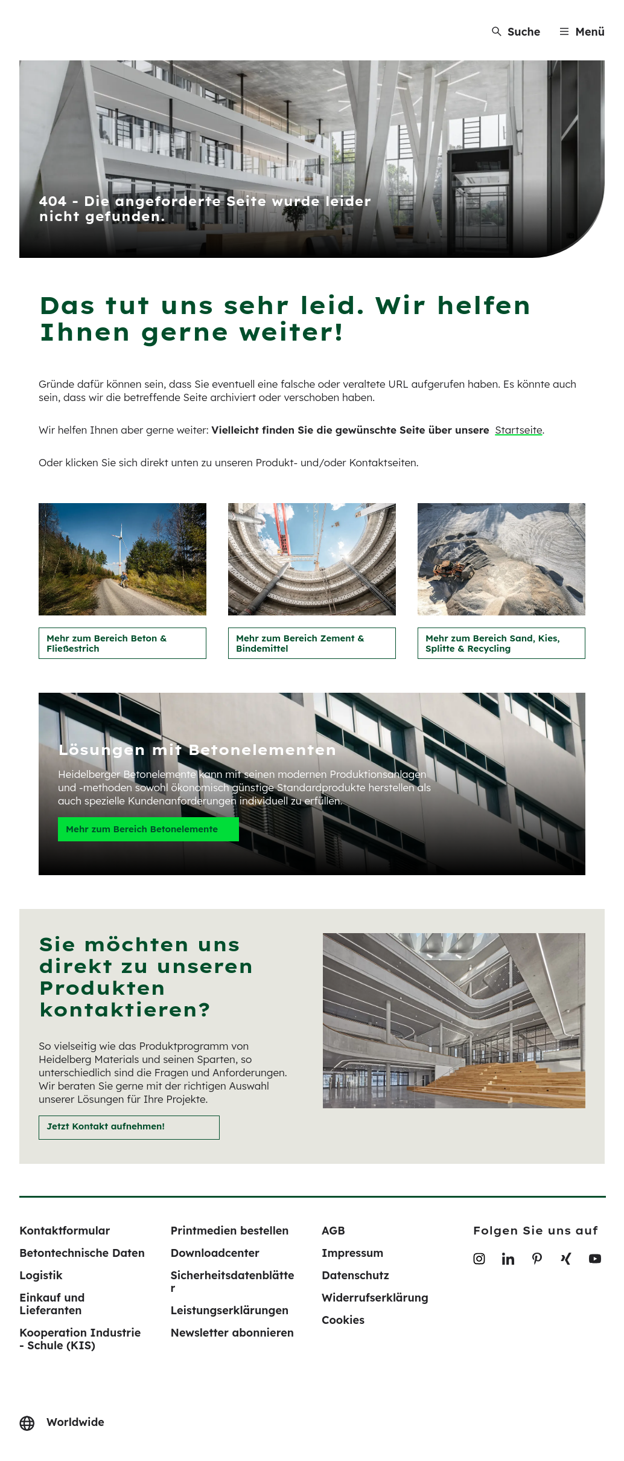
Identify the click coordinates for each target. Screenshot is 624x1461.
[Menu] (582, 31)
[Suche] (516, 31)
